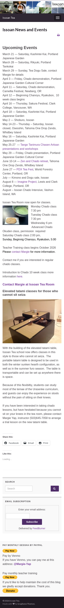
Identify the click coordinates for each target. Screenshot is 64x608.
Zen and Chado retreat (34, 161)
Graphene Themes (26, 604)
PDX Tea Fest (25, 169)
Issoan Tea (9, 17)
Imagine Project (27, 181)
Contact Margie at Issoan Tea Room (28, 284)
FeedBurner (39, 528)
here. (20, 276)
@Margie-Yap (22, 564)
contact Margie (21, 251)
